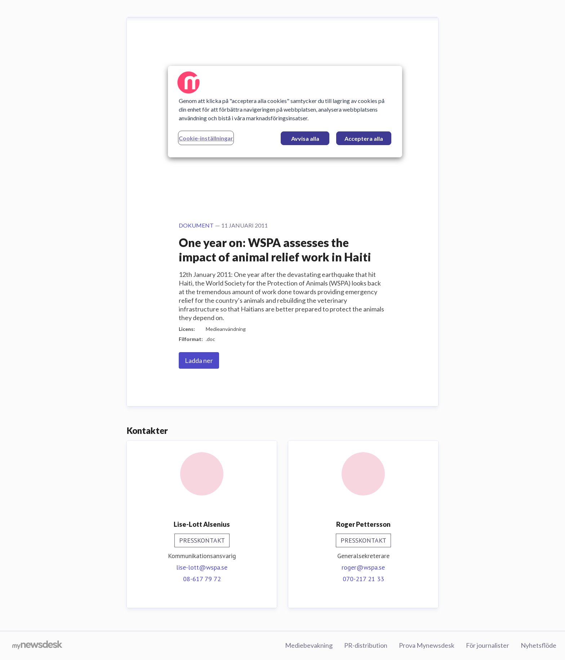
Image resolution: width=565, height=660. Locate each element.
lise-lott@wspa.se (201, 567)
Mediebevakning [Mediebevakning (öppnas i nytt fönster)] (309, 645)
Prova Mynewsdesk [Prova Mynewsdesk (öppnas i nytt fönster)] (426, 645)
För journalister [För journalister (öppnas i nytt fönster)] (487, 645)
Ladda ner (199, 360)
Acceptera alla (363, 138)
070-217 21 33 (363, 579)
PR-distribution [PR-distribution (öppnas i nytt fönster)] (365, 645)
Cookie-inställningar (206, 138)
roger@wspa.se (363, 567)
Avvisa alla (305, 138)
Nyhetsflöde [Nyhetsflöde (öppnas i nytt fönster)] (538, 645)
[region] (285, 111)
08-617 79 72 (202, 579)
